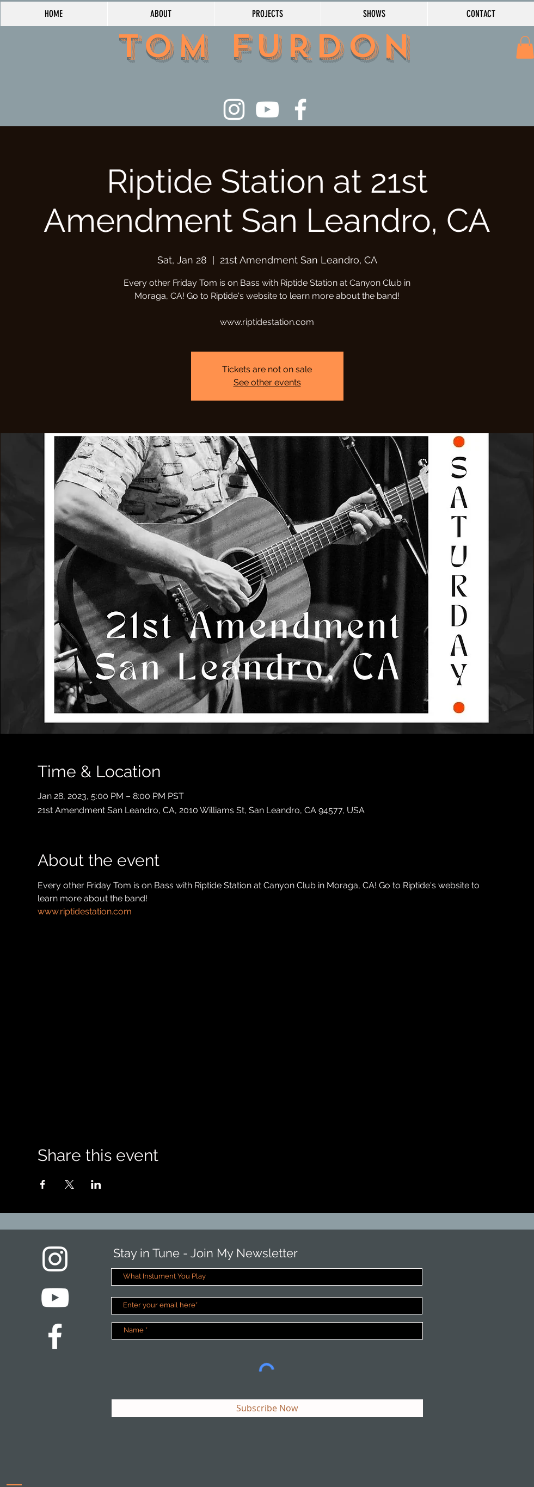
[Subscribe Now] (267, 1408)
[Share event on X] (69, 1184)
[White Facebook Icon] (300, 109)
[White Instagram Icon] (234, 109)
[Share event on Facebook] (43, 1184)
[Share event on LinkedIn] (96, 1184)
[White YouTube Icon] (267, 109)
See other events (267, 382)
